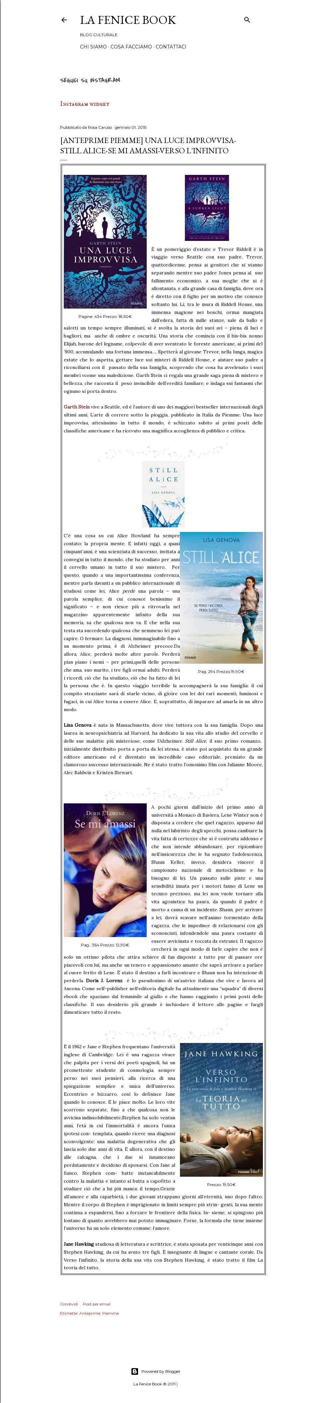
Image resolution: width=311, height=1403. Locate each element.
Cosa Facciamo (131, 47)
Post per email (97, 1303)
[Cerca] (247, 19)
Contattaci (171, 47)
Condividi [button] (69, 1303)
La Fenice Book (128, 20)
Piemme (110, 1313)
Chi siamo (93, 47)
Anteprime (89, 1313)
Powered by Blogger (156, 1371)
